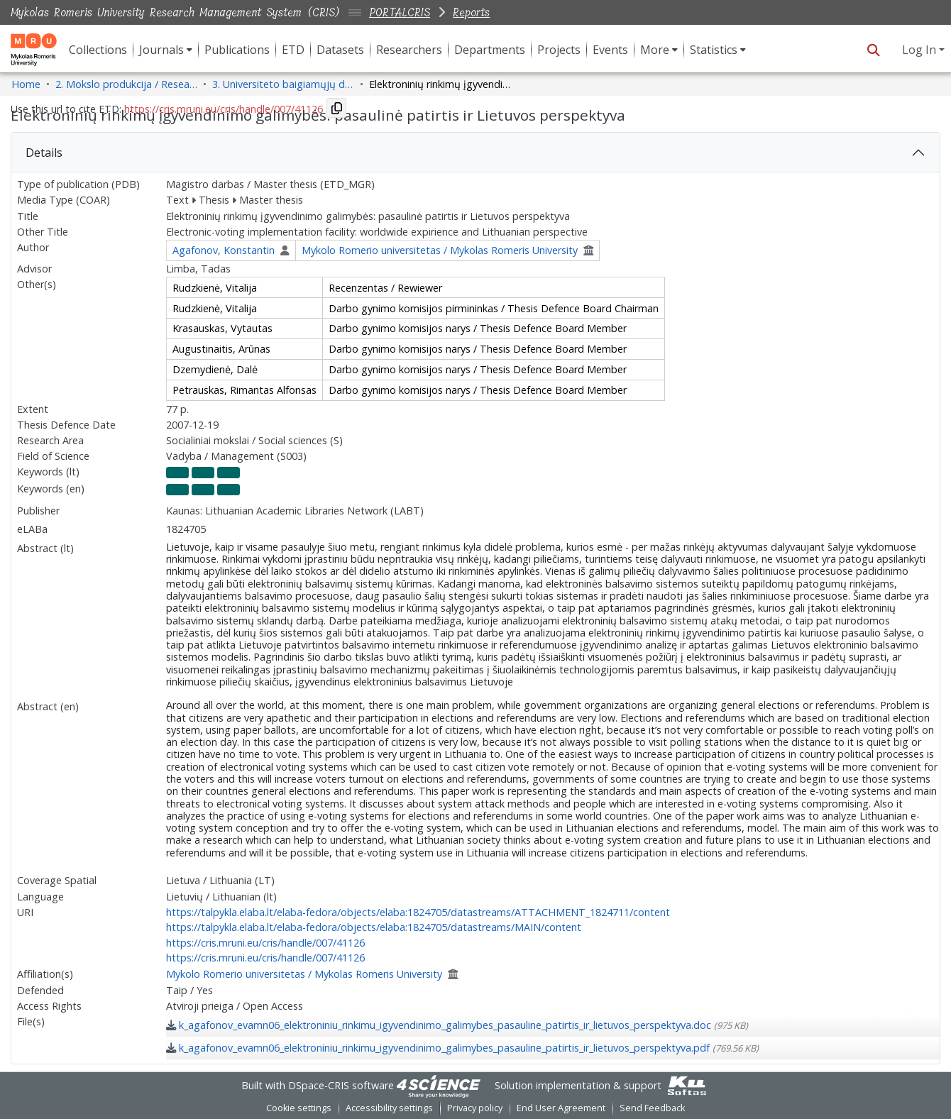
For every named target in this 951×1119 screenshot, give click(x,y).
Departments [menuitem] (489, 49)
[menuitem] (165, 49)
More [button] (654, 49)
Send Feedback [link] (652, 1108)
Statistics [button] (713, 49)
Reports (471, 12)
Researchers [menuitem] (409, 49)
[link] (457, 1025)
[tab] (475, 152)
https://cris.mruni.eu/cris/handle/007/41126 (265, 942)
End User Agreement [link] (561, 1108)
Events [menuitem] (610, 49)
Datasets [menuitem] (340, 49)
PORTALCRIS (399, 12)
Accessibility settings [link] (389, 1108)
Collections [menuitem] (98, 49)
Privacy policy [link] (474, 1108)
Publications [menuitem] (237, 49)
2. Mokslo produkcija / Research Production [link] (126, 84)
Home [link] (25, 84)
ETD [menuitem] (293, 49)
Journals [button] (161, 49)
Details (44, 152)
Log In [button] (920, 49)
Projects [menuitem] (559, 49)
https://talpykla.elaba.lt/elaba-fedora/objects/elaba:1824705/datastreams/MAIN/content (373, 927)
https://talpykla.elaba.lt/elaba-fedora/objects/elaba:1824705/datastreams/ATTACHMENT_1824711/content (418, 912)
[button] (873, 49)
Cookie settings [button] (298, 1108)
